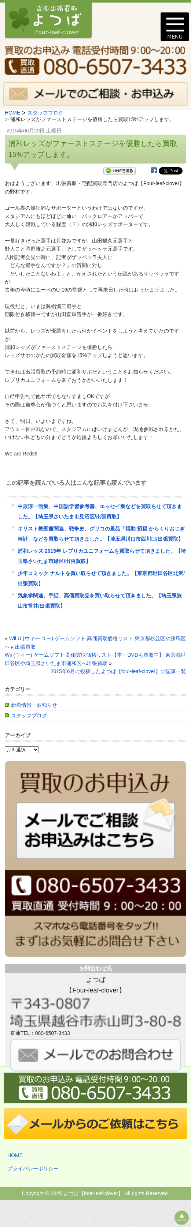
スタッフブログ (29, 715)
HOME (15, 1155)
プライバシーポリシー (33, 1168)
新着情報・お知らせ (34, 705)
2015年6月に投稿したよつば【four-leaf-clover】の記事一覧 (118, 671)
